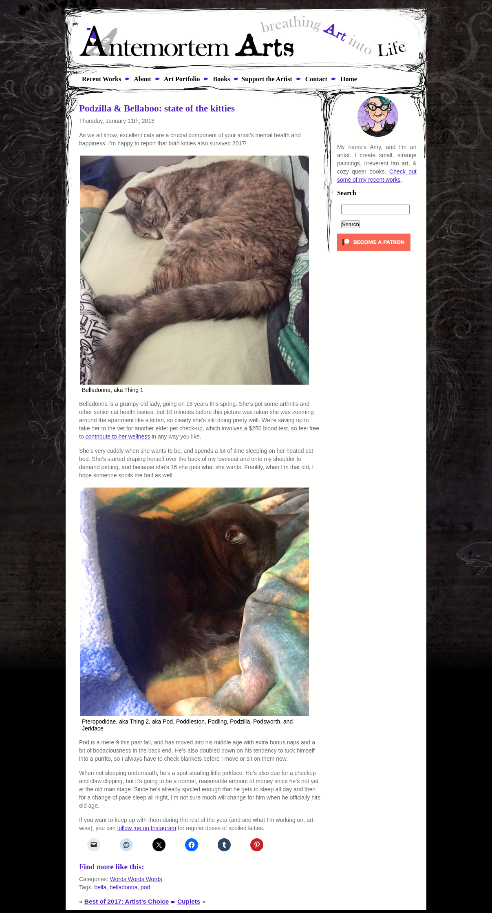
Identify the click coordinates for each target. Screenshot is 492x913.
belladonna (124, 887)
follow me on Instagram (146, 828)
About (141, 79)
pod (145, 887)
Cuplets (188, 901)
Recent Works (99, 79)
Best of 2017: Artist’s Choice (126, 901)
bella (100, 887)
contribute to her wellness (118, 436)
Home (348, 79)
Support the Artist (266, 79)
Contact (315, 79)
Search (346, 193)
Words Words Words (136, 879)
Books (220, 79)
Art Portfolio (181, 79)
